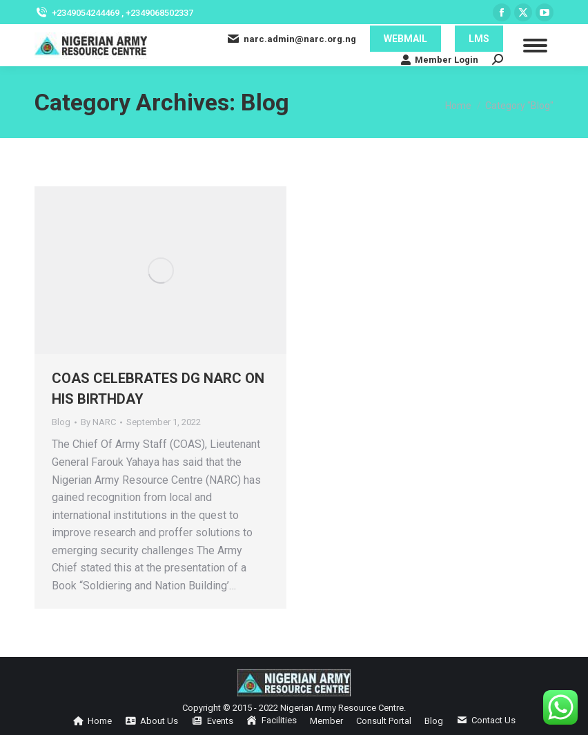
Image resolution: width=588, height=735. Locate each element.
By (98, 422)
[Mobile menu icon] (535, 45)
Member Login (439, 59)
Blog (61, 422)
